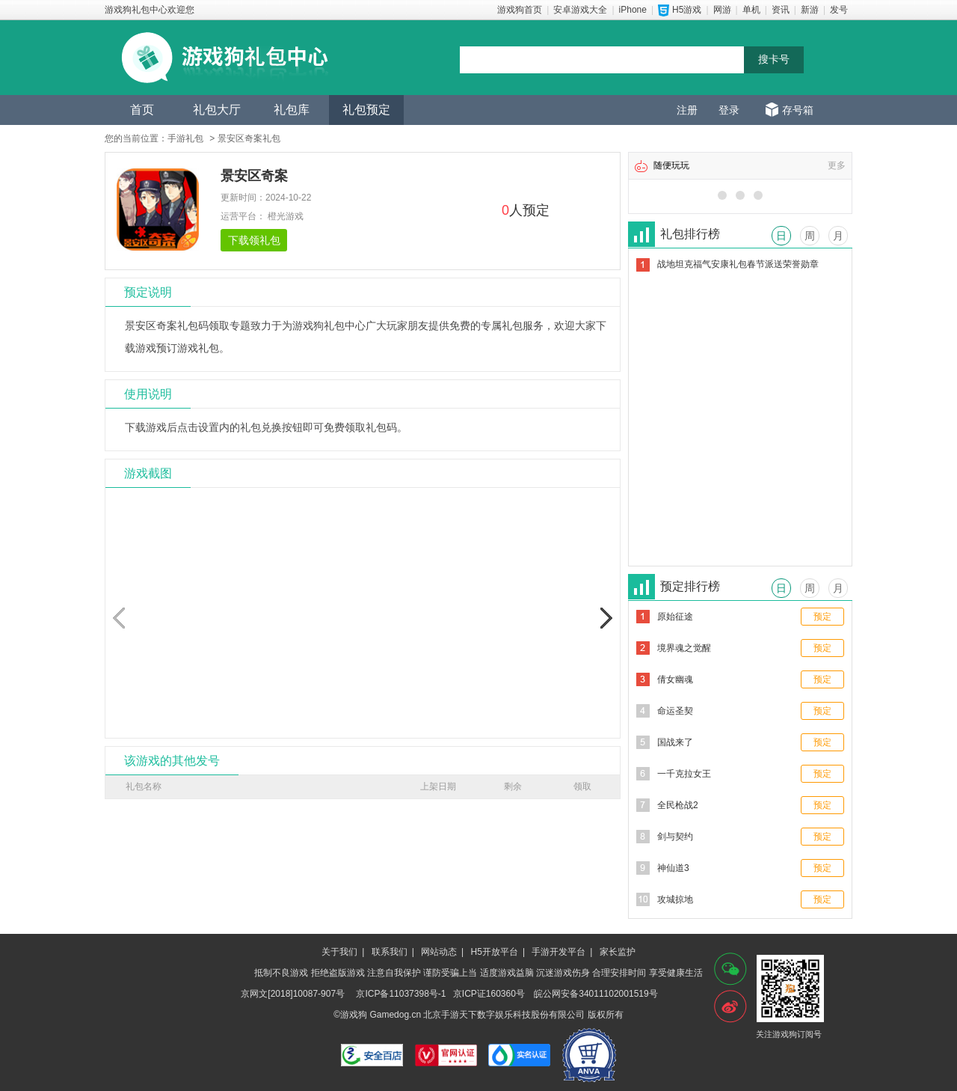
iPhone (633, 9)
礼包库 (292, 109)
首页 (142, 109)
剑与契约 (675, 836)
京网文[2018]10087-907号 (293, 993)
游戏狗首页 (519, 9)
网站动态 (439, 952)
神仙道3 (673, 868)
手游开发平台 (558, 952)
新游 (810, 9)
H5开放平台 (494, 952)
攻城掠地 (675, 899)
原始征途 (675, 616)
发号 (839, 9)
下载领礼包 (254, 240)
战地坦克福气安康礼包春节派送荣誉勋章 (738, 264)
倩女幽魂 (675, 679)
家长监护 (618, 952)
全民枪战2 (677, 805)
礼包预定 (366, 109)
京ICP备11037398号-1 (401, 993)
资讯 (781, 9)
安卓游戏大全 (580, 9)
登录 (728, 110)
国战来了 (675, 742)
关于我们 (339, 952)
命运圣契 (675, 711)
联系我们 (389, 952)
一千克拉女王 (684, 773)
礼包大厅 (217, 109)
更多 (837, 165)
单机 (751, 9)
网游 (722, 9)
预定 (822, 616)
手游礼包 (185, 138)
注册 (687, 110)
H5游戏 (686, 9)
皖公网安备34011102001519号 (595, 993)
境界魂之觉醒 (684, 648)
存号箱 (797, 110)
